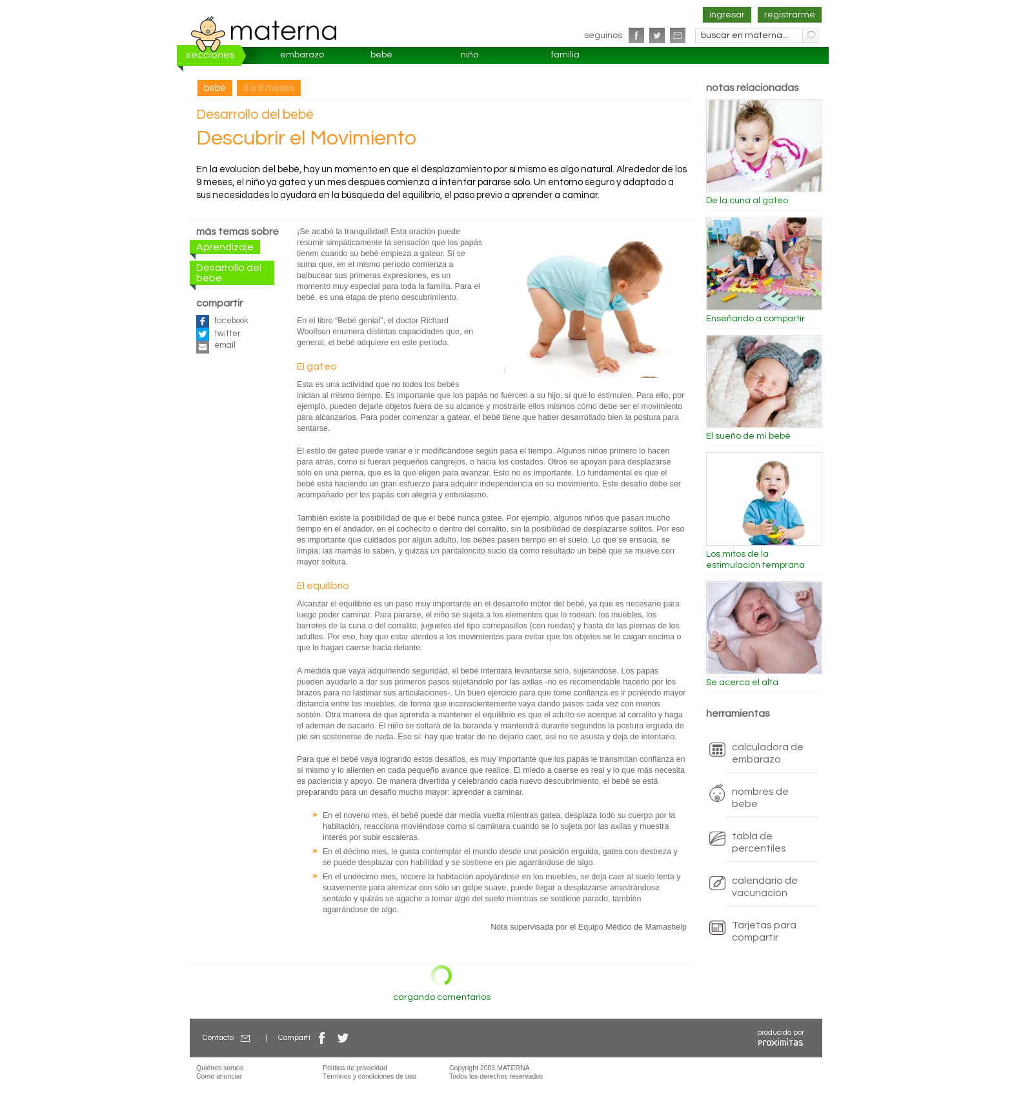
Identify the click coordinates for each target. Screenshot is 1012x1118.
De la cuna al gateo (747, 200)
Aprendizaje (225, 247)
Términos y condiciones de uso (369, 1076)
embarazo (302, 54)
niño (469, 54)
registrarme (789, 14)
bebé (381, 54)
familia (565, 54)
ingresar (727, 14)
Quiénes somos (219, 1068)
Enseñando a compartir (755, 318)
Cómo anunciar (219, 1076)
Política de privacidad (355, 1068)
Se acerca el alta (742, 682)
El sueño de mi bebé (748, 436)
